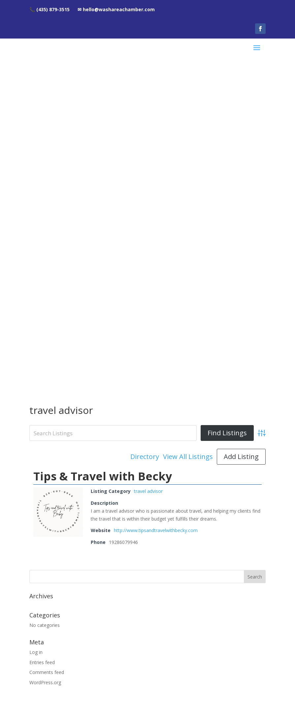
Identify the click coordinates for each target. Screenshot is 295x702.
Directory (144, 134)
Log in (36, 329)
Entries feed (42, 340)
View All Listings (188, 134)
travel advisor (148, 169)
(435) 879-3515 (147, 579)
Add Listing (241, 134)
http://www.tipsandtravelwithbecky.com (156, 208)
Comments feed (46, 350)
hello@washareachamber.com (147, 595)
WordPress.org (45, 360)
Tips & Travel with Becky (102, 153)
